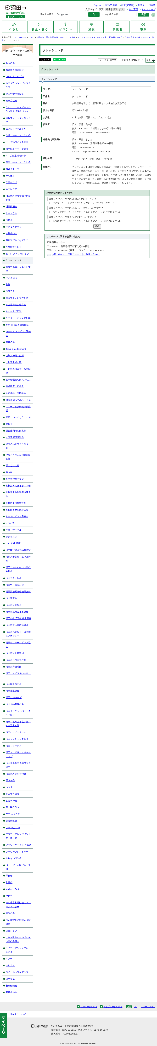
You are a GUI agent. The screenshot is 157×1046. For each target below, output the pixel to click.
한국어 (141, 5)
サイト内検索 (47, 14)
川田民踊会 (11, 206)
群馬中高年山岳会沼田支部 (18, 269)
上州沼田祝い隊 (14, 362)
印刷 (148, 60)
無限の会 (10, 913)
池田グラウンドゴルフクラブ (18, 85)
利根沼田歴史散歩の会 (17, 510)
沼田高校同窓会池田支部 (18, 591)
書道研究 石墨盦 (15, 386)
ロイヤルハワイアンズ (17, 972)
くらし (31, 37)
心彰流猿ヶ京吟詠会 (16, 393)
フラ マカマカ (13, 827)
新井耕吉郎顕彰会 (15, 70)
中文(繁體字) (127, 5)
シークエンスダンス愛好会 (18, 333)
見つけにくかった (112, 221)
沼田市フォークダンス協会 (18, 644)
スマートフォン (148, 1006)
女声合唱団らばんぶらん (18, 380)
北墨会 (9, 882)
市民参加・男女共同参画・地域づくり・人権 (55, 37)
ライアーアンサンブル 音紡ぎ (18, 950)
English (97, 5)
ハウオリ (10, 787)
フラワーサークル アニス (18, 845)
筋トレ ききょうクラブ (17, 254)
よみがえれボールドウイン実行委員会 (18, 939)
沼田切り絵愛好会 (15, 585)
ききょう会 (11, 213)
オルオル (10, 176)
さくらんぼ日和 (14, 311)
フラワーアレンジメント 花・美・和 (19, 836)
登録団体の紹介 (116, 37)
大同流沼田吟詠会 (15, 437)
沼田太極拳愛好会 (15, 704)
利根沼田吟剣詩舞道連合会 (18, 494)
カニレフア (11, 189)
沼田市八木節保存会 (16, 660)
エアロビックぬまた (16, 129)
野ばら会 (10, 780)
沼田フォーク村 (14, 746)
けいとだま (11, 277)
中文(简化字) (111, 5)
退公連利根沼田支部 (16, 431)
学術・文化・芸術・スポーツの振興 (17, 53)
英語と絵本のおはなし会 (18, 135)
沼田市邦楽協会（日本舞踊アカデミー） (18, 634)
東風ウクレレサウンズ (17, 298)
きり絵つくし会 (14, 247)
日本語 (152, 5)
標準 (114, 9)
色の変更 (133, 9)
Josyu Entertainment (16, 349)
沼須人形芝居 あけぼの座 (18, 559)
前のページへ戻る (88, 1006)
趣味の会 (10, 342)
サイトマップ (148, 9)
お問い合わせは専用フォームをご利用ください (76, 254)
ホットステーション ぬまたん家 (92, 37)
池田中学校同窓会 (15, 94)
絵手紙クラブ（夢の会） (18, 149)
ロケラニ (10, 979)
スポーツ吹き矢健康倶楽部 (18, 408)
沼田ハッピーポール (16, 732)
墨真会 (9, 875)
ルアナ (9, 959)
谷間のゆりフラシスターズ (18, 446)
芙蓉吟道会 (11, 821)
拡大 (121, 9)
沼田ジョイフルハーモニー (18, 675)
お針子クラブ (12, 169)
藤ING (9, 472)
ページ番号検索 (110, 14)
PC (135, 1006)
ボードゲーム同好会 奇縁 (18, 867)
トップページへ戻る (112, 1006)
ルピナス (10, 965)
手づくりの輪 (12, 465)
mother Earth (13, 889)
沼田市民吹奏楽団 (15, 653)
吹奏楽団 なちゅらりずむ (18, 400)
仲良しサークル (14, 530)
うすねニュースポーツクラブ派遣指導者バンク (18, 109)
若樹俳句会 (11, 985)
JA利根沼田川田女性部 (17, 325)
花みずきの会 (12, 794)
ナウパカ (10, 523)
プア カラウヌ (13, 814)
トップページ (20, 37)
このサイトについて (16, 1014)
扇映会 (9, 424)
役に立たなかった (105, 203)
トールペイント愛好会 (17, 516)
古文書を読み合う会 (16, 304)
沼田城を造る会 (14, 684)
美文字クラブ (12, 807)
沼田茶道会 (11, 598)
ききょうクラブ (14, 227)
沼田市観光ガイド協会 (17, 611)
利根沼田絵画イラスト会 (18, 485)
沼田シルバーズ (14, 697)
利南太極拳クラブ (15, 479)
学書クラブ (11, 182)
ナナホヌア (11, 536)
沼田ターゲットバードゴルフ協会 (18, 713)
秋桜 (8, 284)
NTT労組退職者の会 (16, 156)
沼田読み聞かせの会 (16, 774)
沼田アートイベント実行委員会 (18, 569)
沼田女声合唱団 (14, 667)
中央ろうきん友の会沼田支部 (18, 457)
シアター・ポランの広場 (18, 318)
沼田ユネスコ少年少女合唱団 (18, 765)
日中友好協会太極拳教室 (18, 550)
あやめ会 (10, 63)
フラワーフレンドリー (17, 852)
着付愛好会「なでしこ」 (18, 240)
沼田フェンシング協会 (17, 739)
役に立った (58, 203)
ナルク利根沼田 (14, 543)
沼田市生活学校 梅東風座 (18, 618)
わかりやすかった (62, 212)
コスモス (10, 291)
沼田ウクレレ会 (14, 578)
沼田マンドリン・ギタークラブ (18, 754)
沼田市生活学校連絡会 (17, 625)
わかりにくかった (112, 212)
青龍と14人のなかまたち (18, 417)
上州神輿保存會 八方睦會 (18, 371)
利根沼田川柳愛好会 (16, 503)
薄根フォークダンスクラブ (18, 120)
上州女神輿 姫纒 (15, 355)
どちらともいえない (80, 203)
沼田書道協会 (12, 691)
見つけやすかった (62, 221)
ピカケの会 (11, 800)
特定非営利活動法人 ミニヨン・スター (18, 904)
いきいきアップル (15, 76)
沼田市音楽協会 (14, 605)
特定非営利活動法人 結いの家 (18, 922)
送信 (97, 226)
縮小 (108, 9)
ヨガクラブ (11, 931)
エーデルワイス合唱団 (17, 142)
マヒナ (9, 896)
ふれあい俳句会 (14, 858)
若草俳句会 (11, 992)
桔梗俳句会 (11, 233)
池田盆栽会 (11, 100)
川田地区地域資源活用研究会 (18, 198)
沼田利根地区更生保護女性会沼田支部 (18, 723)
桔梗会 (9, 220)
